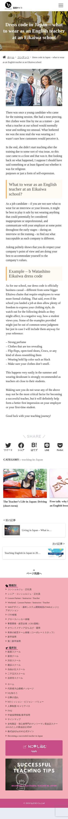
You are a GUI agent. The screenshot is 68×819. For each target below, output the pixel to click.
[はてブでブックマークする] (34, 447)
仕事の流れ (13, 697)
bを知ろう (12, 693)
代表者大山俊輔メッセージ (21, 688)
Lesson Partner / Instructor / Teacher (24, 598)
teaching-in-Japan (32, 459)
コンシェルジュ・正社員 (20, 589)
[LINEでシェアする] (47, 447)
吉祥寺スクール (15, 678)
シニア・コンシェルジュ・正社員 (24, 594)
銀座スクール (14, 652)
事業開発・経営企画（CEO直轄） (24, 623)
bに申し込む (34, 749)
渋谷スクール (14, 660)
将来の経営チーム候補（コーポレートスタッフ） (31, 632)
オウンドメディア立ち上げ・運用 (24, 628)
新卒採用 (12, 637)
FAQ (10, 710)
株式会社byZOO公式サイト (21, 731)
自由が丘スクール (16, 669)
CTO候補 (12, 614)
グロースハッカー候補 (18, 619)
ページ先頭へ (34, 573)
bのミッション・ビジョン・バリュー (26, 701)
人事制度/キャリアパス (19, 706)
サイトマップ (14, 719)
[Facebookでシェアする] (21, 447)
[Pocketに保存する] (60, 447)
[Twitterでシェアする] (8, 447)
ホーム (11, 684)
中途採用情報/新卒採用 (19, 715)
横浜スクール (14, 665)
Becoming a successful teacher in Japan (25, 736)
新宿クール (13, 656)
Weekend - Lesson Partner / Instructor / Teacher (29, 602)
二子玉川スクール (16, 673)
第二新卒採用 (14, 641)
